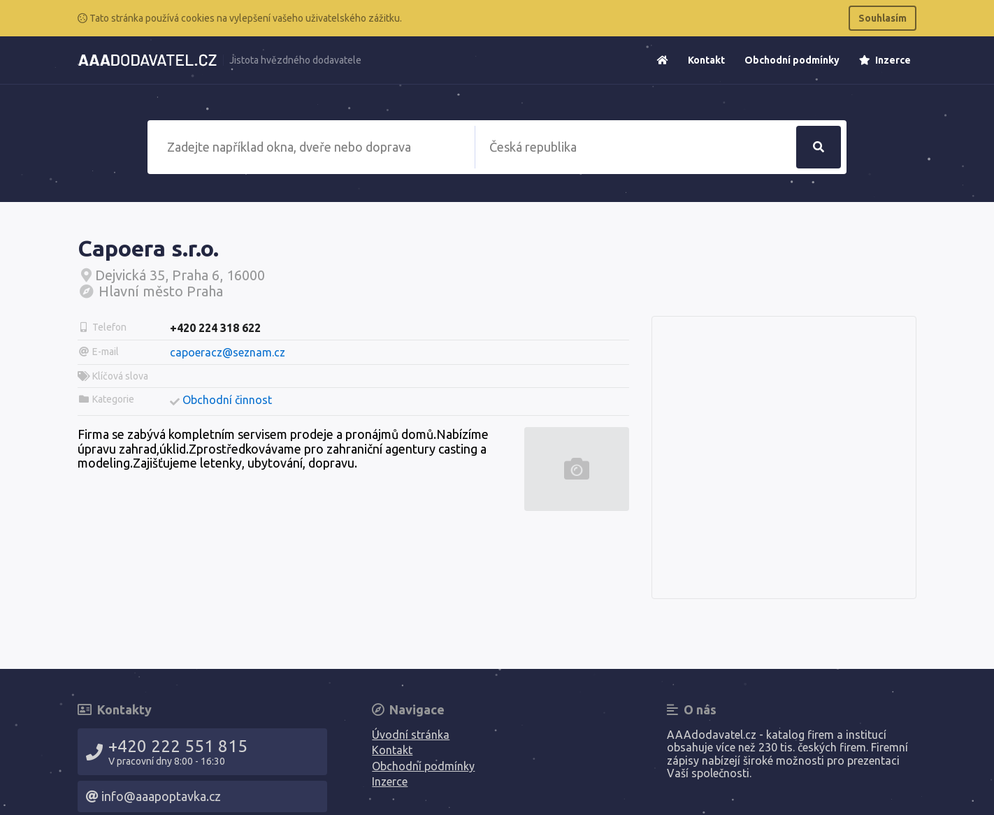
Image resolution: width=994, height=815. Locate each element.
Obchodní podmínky (792, 60)
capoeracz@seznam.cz (227, 352)
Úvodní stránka (410, 734)
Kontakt (706, 60)
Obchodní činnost (227, 400)
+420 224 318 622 (215, 328)
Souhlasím (882, 18)
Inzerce (885, 60)
